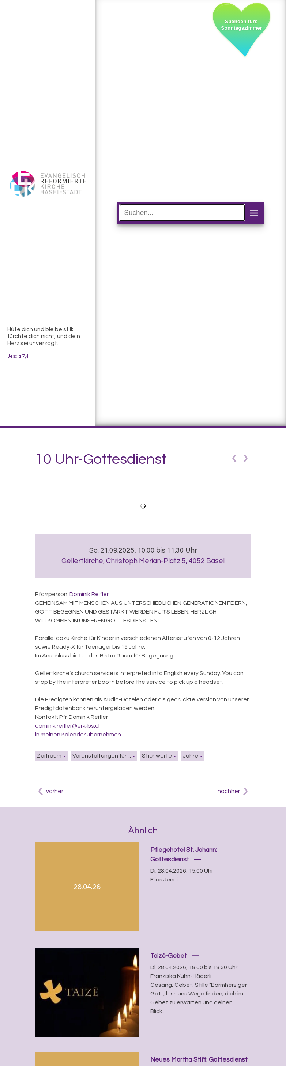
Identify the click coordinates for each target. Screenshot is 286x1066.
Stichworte (157, 756)
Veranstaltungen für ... (101, 756)
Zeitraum (49, 756)
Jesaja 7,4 (18, 356)
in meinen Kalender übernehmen (78, 734)
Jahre (190, 756)
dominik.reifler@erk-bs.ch (68, 726)
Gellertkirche (143, 561)
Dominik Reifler (89, 594)
